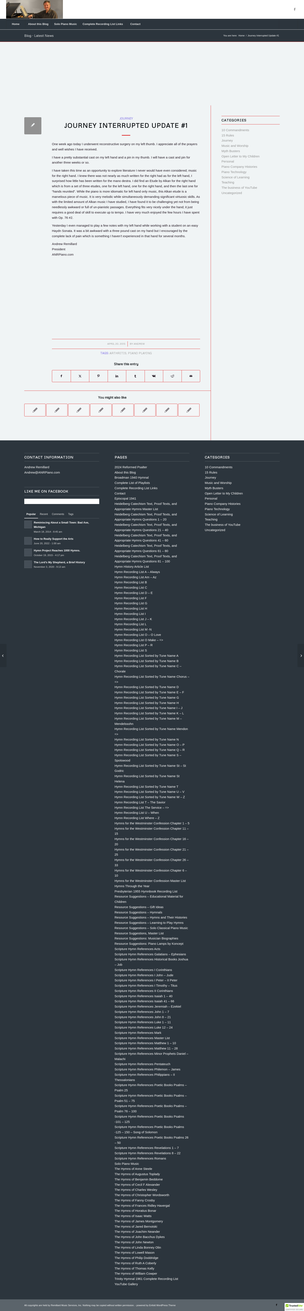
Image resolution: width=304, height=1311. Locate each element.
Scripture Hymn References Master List (142, 1038)
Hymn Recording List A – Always (137, 572)
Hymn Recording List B (131, 582)
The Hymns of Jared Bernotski (136, 1226)
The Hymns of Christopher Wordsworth (142, 1195)
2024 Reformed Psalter (131, 467)
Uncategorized (231, 193)
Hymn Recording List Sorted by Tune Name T (146, 786)
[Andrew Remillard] (34, 9)
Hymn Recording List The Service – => (142, 807)
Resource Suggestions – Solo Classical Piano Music (151, 928)
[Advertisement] (152, 73)
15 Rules (227, 135)
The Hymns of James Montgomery (139, 1221)
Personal (227, 161)
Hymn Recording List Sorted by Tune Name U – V (150, 791)
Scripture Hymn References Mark (138, 1032)
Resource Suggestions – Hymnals (138, 912)
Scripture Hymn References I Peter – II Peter (146, 980)
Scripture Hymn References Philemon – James (147, 1069)
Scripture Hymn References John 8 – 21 (143, 1017)
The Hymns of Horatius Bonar (135, 1210)
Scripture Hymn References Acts (137, 949)
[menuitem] (15, 24)
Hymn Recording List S (131, 650)
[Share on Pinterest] (98, 376)
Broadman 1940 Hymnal (132, 477)
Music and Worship (234, 145)
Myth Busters (230, 151)
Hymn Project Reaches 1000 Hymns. (57, 550)
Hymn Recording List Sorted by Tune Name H (147, 703)
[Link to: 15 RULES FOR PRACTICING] (145, 410)
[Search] (288, 24)
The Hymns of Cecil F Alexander (137, 1184)
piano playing (140, 353)
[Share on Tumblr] (135, 376)
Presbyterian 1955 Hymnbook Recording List (146, 891)
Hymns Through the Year (132, 886)
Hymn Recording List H (131, 608)
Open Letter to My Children (240, 156)
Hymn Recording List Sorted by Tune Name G (147, 697)
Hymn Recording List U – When (137, 812)
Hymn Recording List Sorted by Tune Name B (147, 661)
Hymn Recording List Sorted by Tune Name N (147, 739)
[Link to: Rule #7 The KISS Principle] (123, 410)
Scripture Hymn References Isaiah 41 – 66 (144, 1001)
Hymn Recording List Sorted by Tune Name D (147, 687)
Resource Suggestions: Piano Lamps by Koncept (149, 943)
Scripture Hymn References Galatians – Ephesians (150, 954)
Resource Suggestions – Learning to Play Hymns (149, 922)
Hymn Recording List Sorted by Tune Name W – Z (150, 797)
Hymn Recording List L (131, 624)
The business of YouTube (239, 187)
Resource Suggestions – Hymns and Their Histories (151, 917)
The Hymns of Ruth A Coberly (135, 1263)
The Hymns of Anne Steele (133, 1169)
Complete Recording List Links (136, 488)
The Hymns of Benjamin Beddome (139, 1179)
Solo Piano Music (127, 1163)
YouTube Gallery (126, 1284)
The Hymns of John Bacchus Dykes (140, 1237)
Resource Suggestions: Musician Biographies (146, 938)
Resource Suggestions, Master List (139, 933)
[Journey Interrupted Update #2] (300, 655)
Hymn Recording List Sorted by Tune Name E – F (149, 692)
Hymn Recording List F (131, 598)
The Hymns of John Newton (134, 1242)
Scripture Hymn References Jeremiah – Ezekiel (148, 1006)
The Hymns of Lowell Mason (135, 1252)
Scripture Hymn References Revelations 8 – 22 (148, 1153)
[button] (294, 1307)
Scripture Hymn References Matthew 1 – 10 (145, 1043)
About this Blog (125, 472)
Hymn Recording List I (130, 614)
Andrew (139, 343)
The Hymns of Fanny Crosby (135, 1200)
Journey (126, 118)
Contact (120, 493)
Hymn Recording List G (131, 603)
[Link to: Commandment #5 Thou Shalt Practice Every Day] (57, 410)
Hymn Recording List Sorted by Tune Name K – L (149, 713)
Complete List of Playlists (132, 483)
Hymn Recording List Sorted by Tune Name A (147, 655)
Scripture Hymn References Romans (140, 1158)
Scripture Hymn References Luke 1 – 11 (143, 1022)
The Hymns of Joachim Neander (137, 1231)
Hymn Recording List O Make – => (139, 640)
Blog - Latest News (39, 35)
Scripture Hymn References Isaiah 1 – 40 (143, 996)
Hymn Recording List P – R (134, 645)
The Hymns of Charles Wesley (136, 1189)
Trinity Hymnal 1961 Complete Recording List (146, 1279)
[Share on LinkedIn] (117, 376)
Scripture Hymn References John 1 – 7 (142, 1012)
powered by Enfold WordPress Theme (155, 1305)
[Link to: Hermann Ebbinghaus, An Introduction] (189, 410)
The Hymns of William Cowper (136, 1273)
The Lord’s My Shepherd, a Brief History (59, 562)
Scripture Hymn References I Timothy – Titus (146, 985)
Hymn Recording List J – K (133, 619)
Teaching (227, 182)
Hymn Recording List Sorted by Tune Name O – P (150, 744)
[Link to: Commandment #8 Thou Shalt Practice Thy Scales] (79, 410)
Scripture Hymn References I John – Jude (144, 975)
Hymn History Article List (132, 566)
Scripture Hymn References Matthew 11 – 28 (146, 1048)
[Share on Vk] (154, 376)
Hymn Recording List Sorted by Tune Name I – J (149, 708)
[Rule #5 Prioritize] (3, 655)
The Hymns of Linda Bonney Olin (138, 1247)
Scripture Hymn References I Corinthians (143, 970)
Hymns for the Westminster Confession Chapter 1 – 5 (152, 823)
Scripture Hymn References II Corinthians (144, 991)
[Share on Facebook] (61, 376)
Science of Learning (235, 177)
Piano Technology (233, 172)
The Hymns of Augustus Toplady (137, 1174)
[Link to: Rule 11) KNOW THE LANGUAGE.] (100, 410)
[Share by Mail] (191, 376)
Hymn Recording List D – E (134, 593)
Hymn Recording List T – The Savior (140, 802)
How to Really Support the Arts (53, 538)
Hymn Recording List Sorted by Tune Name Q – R (150, 750)
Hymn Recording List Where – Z (137, 818)
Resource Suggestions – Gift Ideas (139, 907)
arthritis (118, 353)
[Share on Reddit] (172, 376)
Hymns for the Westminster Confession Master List (150, 881)
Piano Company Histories (239, 166)
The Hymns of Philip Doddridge (137, 1258)
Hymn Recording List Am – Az (135, 577)
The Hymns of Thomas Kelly (134, 1268)
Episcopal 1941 (125, 498)
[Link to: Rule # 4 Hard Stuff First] (35, 410)
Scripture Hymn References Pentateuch (142, 1064)
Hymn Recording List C (131, 587)
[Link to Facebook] (295, 9)
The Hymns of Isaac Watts (133, 1216)
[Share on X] (80, 376)
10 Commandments (235, 130)
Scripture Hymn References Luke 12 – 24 (144, 1027)
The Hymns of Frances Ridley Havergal (142, 1205)
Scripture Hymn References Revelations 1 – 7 (147, 1148)
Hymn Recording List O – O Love (138, 634)
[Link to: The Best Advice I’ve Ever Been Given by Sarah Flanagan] (167, 410)
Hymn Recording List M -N (133, 629)
